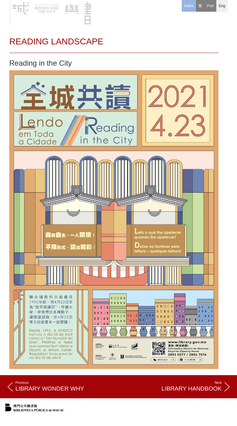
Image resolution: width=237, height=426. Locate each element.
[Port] (210, 6)
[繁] (200, 6)
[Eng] (222, 6)
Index (188, 6)
